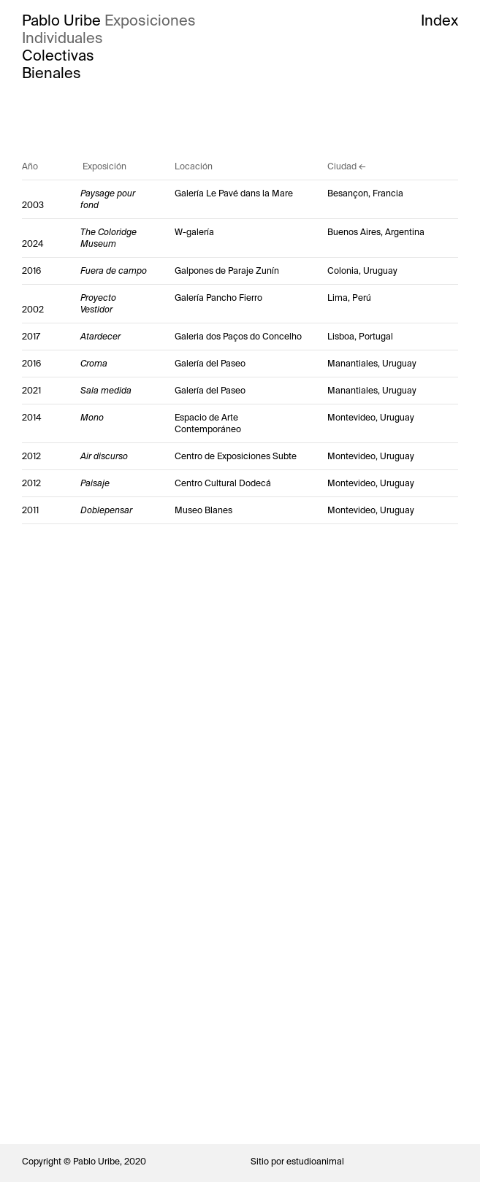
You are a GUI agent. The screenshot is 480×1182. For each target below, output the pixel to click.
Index (439, 20)
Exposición (104, 166)
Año (30, 166)
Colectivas (58, 55)
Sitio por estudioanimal (297, 1161)
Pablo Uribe (61, 20)
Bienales (51, 73)
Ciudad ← (346, 166)
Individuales (62, 38)
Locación (194, 166)
